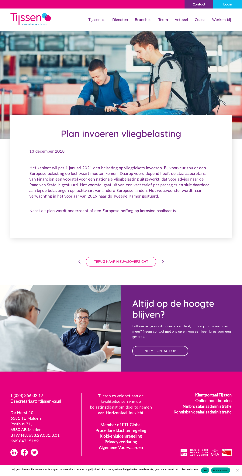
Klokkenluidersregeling (121, 436)
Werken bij (221, 19)
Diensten (120, 19)
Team (163, 19)
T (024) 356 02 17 (26, 395)
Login (227, 4)
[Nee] (237, 470)
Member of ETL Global (120, 424)
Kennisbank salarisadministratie (203, 411)
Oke (205, 470)
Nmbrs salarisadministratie (207, 406)
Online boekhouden (213, 400)
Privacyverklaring (121, 441)
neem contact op (160, 351)
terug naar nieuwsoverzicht (121, 261)
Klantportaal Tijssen (213, 394)
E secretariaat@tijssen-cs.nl (35, 401)
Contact (199, 4)
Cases (200, 19)
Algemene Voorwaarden (121, 447)
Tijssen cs (96, 19)
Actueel (181, 19)
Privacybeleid (220, 470)
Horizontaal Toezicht (124, 412)
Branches (143, 19)
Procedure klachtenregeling (120, 430)
